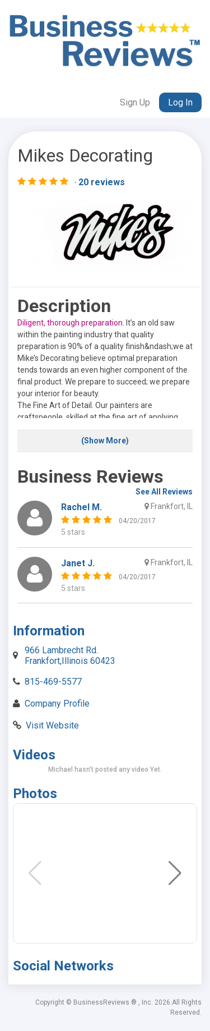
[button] (175, 873)
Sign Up (135, 102)
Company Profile (57, 703)
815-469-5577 (53, 681)
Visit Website (52, 725)
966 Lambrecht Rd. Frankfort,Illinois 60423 (70, 655)
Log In (180, 102)
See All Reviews (164, 491)
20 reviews (101, 182)
